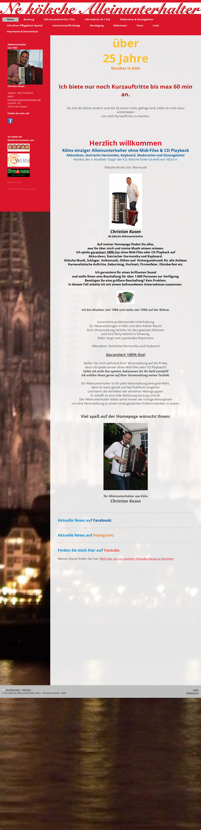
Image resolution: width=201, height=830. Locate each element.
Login (196, 689)
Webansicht (192, 693)
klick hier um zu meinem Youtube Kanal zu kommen (137, 559)
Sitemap (26, 689)
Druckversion (11, 689)
